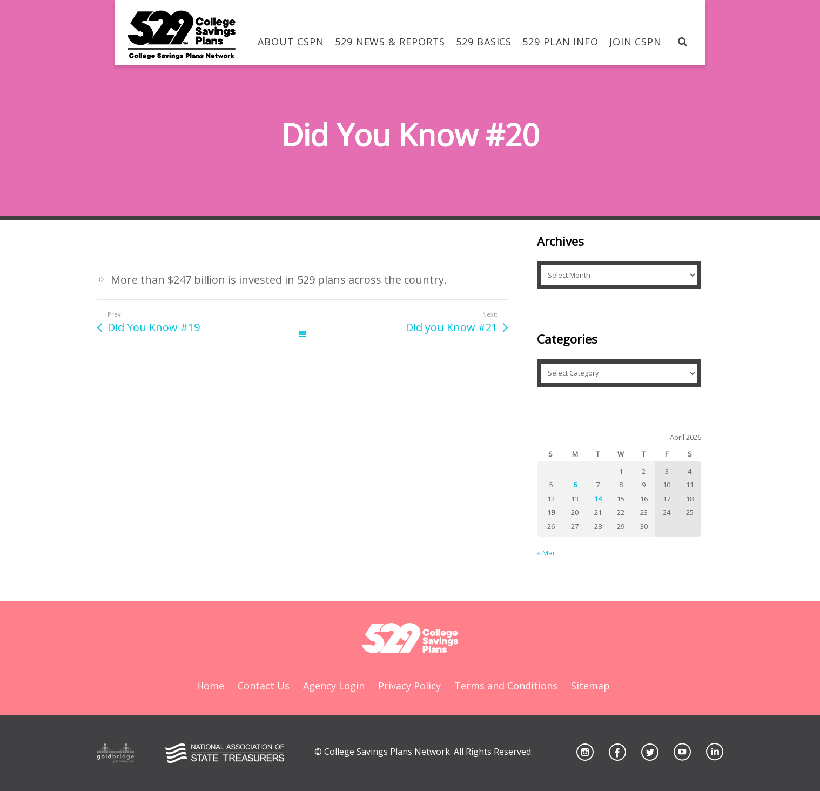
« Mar (546, 553)
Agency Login (334, 685)
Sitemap (590, 685)
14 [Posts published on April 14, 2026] (598, 499)
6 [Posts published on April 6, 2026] (575, 485)
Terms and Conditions (505, 685)
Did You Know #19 (153, 327)
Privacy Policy (409, 685)
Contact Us (264, 685)
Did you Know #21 (452, 327)
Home (210, 685)
